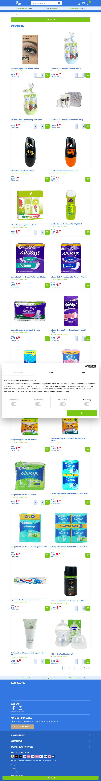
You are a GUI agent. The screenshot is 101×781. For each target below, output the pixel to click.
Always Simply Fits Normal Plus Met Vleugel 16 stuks (68, 438)
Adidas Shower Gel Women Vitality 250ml (66, 223)
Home (12, 14)
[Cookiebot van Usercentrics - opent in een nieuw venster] (88, 366)
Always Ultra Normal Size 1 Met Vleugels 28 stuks (69, 493)
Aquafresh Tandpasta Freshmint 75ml (25, 599)
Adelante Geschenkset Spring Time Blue (66, 68)
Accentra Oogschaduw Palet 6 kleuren (25, 68)
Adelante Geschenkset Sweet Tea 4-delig (67, 119)
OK (82, 413)
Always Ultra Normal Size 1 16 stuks (24, 494)
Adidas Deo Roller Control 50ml (22, 170)
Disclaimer (13, 767)
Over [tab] (83, 372)
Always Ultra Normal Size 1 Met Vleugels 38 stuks (29, 546)
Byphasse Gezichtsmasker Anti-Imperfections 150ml (28, 653)
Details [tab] (50, 372)
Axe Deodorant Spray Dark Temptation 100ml (68, 600)
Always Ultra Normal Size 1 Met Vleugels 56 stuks (69, 546)
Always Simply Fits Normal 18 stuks (24, 439)
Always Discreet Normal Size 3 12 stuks (25, 329)
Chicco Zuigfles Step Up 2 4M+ (62, 653)
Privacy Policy (14, 770)
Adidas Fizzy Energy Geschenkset (23, 224)
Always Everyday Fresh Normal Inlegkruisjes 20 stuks (68, 330)
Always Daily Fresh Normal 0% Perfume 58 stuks (28, 276)
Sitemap (13, 763)
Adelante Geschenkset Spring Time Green (26, 119)
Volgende (86, 667)
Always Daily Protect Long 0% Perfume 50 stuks (69, 276)
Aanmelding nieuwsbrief (22, 726)
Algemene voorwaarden (17, 774)
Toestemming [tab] (18, 372)
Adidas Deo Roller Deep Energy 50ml (64, 170)
